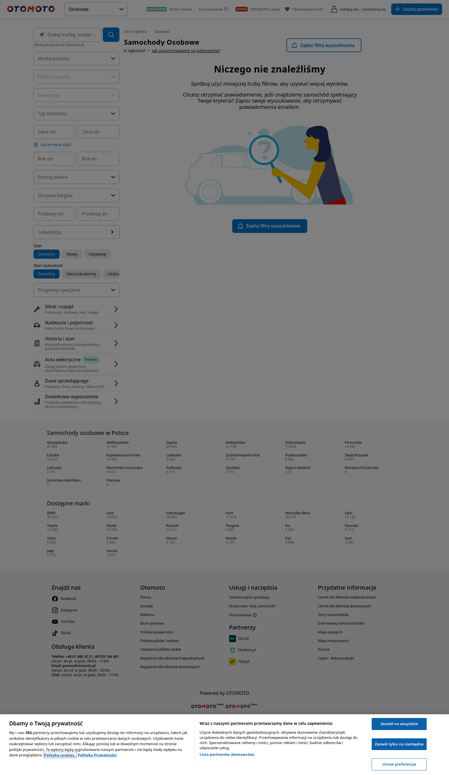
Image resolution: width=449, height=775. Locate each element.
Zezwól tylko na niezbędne (399, 744)
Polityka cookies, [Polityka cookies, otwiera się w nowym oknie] (60, 755)
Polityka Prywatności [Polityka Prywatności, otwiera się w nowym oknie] (97, 755)
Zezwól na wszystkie (399, 723)
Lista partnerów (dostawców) (227, 754)
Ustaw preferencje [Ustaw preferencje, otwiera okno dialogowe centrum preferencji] (399, 764)
